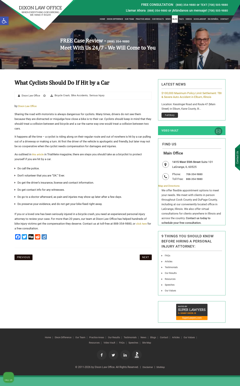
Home (102, 19)
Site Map (169, 351)
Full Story (169, 120)
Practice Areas (143, 19)
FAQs (168, 264)
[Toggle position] (222, 280)
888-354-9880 (195, 187)
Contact (224, 19)
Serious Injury (100, 95)
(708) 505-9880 (217, 10)
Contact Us (237, 158)
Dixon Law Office (32, 95)
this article (38, 154)
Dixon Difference (115, 19)
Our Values (171, 299)
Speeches (170, 293)
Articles (169, 270)
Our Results (158, 19)
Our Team (129, 19)
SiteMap (161, 376)
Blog (175, 19)
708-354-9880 (195, 183)
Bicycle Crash (64, 95)
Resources (171, 287)
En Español (213, 19)
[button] (4, 21)
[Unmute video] (181, 280)
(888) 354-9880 (181, 5)
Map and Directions (170, 194)
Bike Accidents (82, 95)
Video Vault (172, 136)
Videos (189, 19)
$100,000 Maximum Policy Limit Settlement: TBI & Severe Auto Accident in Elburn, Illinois (190, 97)
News (168, 19)
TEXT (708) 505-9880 (212, 5)
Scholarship (200, 19)
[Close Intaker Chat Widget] (229, 280)
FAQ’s (181, 19)
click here (142, 223)
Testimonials (172, 276)
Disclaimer (146, 376)
